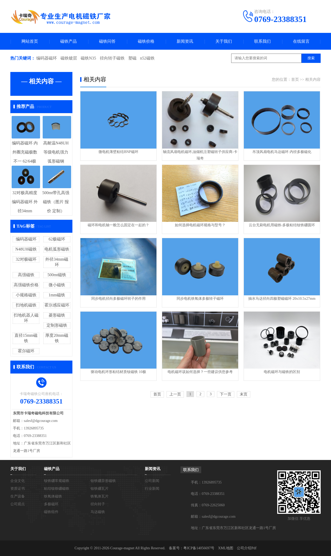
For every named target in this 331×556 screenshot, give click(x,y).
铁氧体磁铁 (53, 496)
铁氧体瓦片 (100, 496)
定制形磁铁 (57, 325)
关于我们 (223, 41)
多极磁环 (51, 504)
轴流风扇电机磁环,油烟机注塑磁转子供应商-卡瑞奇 (200, 155)
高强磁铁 (26, 275)
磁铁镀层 (69, 58)
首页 (295, 79)
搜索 (311, 58)
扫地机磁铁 (26, 305)
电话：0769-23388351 (208, 494)
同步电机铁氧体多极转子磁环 (200, 299)
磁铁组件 (51, 512)
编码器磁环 (46, 58)
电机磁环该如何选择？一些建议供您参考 (200, 372)
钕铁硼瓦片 (100, 489)
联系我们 (262, 41)
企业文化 (17, 481)
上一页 (175, 394)
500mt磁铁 (56, 275)
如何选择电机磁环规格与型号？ (200, 225)
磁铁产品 (68, 41)
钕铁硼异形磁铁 (103, 481)
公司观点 (17, 504)
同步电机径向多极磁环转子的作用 (118, 299)
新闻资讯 (185, 41)
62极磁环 (57, 239)
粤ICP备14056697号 (198, 548)
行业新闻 (152, 489)
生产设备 (17, 496)
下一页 (225, 394)
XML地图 (225, 548)
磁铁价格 (146, 41)
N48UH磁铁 (26, 249)
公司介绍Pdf (246, 548)
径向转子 (98, 504)
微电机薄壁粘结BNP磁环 (118, 152)
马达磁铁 (98, 512)
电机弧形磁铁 (56, 249)
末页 (243, 394)
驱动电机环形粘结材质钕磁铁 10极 (118, 372)
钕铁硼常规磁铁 (56, 481)
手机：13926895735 (206, 482)
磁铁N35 (88, 58)
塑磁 (132, 58)
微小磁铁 (57, 285)
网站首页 (29, 41)
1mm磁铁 (56, 295)
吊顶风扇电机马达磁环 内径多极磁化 (281, 152)
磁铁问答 (107, 41)
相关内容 (313, 79)
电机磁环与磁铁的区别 (282, 372)
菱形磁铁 (57, 315)
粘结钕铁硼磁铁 (56, 489)
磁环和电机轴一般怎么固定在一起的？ (118, 225)
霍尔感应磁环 (56, 305)
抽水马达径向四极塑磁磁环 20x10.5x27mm (281, 299)
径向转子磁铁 (112, 58)
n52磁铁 (147, 58)
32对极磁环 (26, 259)
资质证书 (17, 489)
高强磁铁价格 (26, 285)
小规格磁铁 (26, 295)
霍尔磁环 (26, 351)
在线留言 (301, 41)
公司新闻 (152, 481)
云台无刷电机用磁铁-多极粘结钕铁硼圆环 (282, 225)
